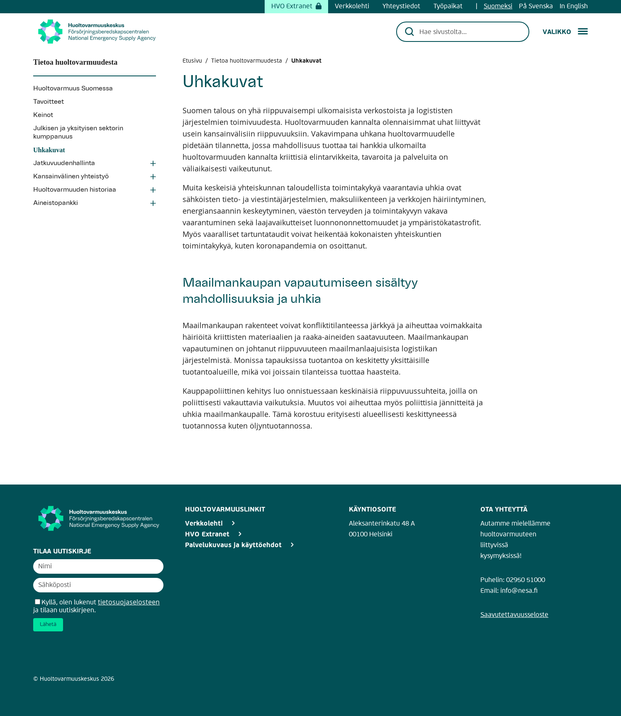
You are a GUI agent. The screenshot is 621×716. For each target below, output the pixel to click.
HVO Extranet (296, 6)
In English (574, 6)
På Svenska (536, 6)
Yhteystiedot (401, 6)
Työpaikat (448, 6)
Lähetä (48, 624)
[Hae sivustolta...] (468, 31)
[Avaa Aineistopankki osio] (153, 204)
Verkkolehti (352, 6)
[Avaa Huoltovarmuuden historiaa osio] (153, 190)
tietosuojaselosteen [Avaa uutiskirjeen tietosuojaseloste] (129, 602)
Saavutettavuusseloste (514, 615)
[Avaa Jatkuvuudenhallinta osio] (153, 164)
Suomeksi (498, 6)
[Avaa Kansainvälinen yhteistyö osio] (153, 177)
